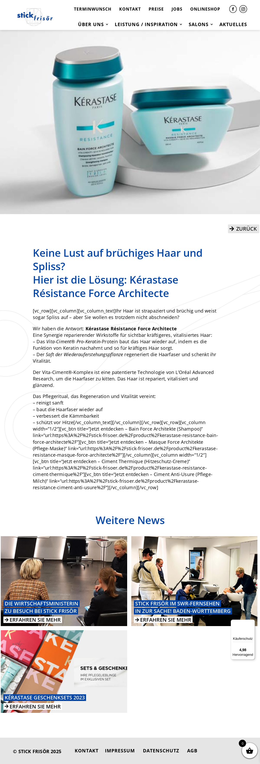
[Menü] (252, 623)
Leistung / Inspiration (146, 24)
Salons (199, 24)
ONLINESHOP (205, 9)
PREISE (156, 9)
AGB (192, 750)
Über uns (91, 24)
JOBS (177, 9)
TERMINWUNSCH (92, 9)
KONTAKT (130, 9)
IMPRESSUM (120, 750)
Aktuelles (233, 24)
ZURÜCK (246, 228)
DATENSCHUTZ (161, 750)
